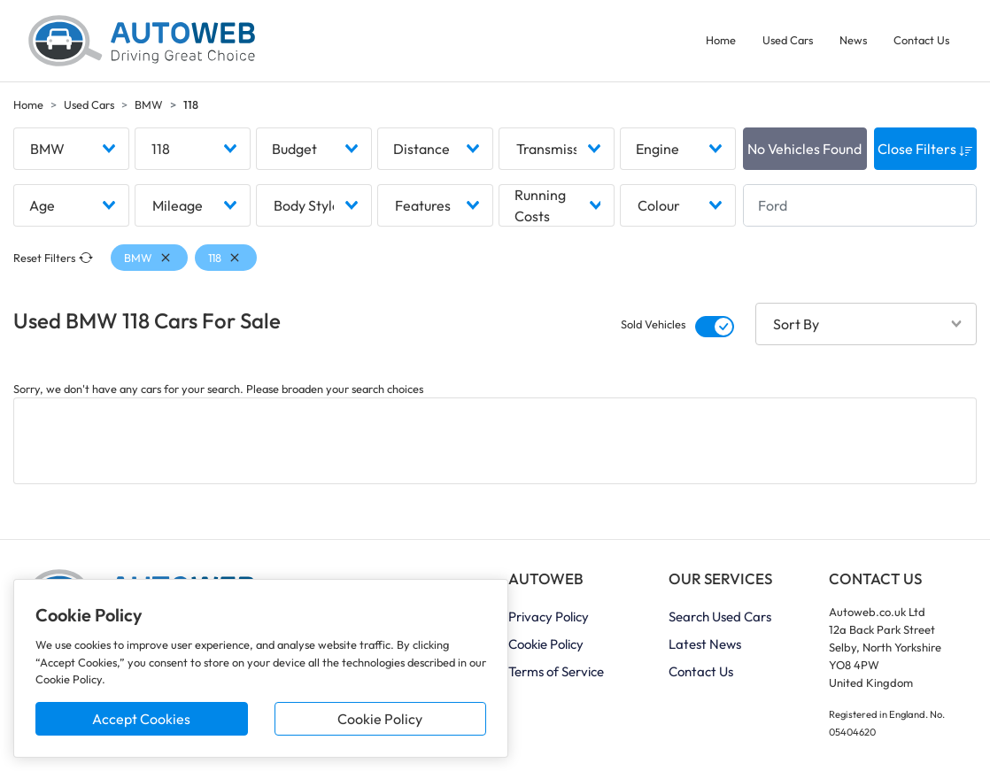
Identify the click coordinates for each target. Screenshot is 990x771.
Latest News (705, 644)
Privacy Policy (548, 616)
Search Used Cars (720, 616)
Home (721, 40)
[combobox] (71, 148)
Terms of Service (556, 671)
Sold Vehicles (653, 324)
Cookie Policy (379, 719)
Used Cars (787, 40)
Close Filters (925, 149)
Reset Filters (53, 258)
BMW (149, 104)
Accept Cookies (141, 719)
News (853, 40)
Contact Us (921, 40)
